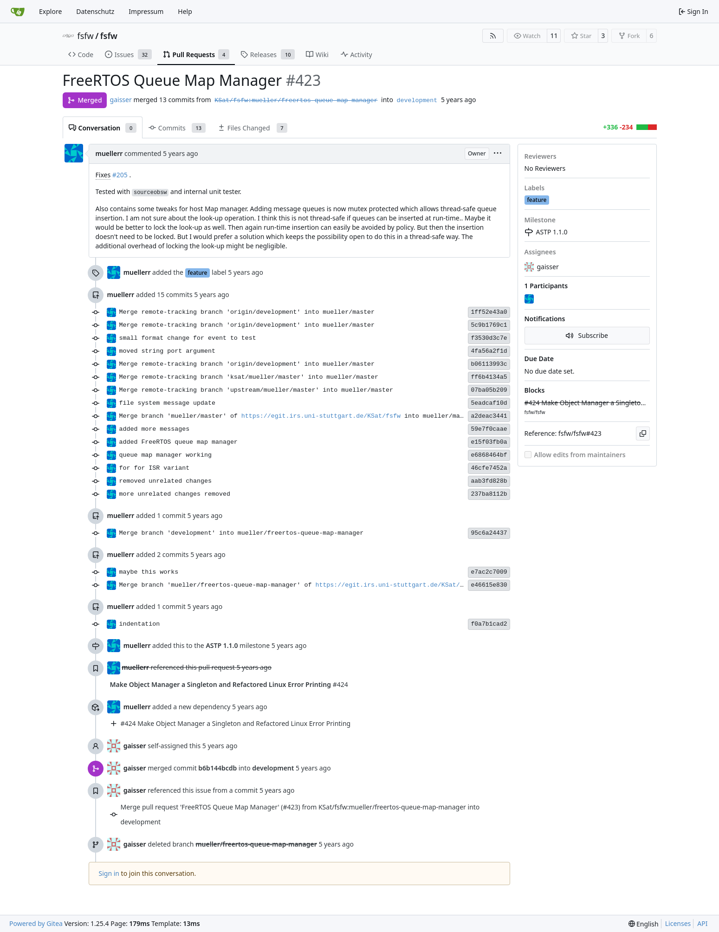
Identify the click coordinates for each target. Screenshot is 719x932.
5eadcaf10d (489, 403)
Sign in (109, 873)
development (417, 100)
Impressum (146, 11)
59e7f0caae (489, 429)
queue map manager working (165, 455)
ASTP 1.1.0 (546, 231)
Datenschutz (95, 11)
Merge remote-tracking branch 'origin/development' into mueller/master (247, 312)
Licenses (678, 923)
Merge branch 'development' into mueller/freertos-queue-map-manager (241, 533)
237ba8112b (489, 494)
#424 (229, 684)
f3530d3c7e (489, 338)
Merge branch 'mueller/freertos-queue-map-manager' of (217, 585)
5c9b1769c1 (489, 325)
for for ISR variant (154, 468)
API (702, 923)
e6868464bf (489, 455)
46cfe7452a (489, 468)
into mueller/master (438, 416)
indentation (139, 624)
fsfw (86, 35)
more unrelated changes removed (174, 494)
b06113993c (489, 364)
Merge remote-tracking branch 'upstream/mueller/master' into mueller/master (256, 390)
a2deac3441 (489, 416)
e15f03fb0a (489, 442)
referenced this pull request (194, 667)
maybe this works (149, 572)
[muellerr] (530, 299)
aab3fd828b (489, 481)
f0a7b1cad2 (489, 624)
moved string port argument (167, 351)
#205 (120, 174)
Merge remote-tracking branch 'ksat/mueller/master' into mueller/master (249, 377)
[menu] (497, 154)
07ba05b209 (489, 390)
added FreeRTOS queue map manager (178, 442)
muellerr (109, 153)
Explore (50, 11)
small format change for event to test (187, 338)
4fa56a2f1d (489, 351)
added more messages (154, 429)
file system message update (167, 403)
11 (553, 35)
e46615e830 (489, 585)
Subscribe (587, 335)
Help (185, 11)
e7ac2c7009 (489, 572)
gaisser (121, 99)
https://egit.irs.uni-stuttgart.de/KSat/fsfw (321, 416)
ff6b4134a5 (489, 377)
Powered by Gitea (36, 923)
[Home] (18, 11)
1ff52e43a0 (489, 312)
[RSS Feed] (493, 36)
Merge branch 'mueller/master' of (180, 416)
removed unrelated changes (165, 481)
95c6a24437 (489, 533)
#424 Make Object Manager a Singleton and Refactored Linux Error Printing (236, 723)
